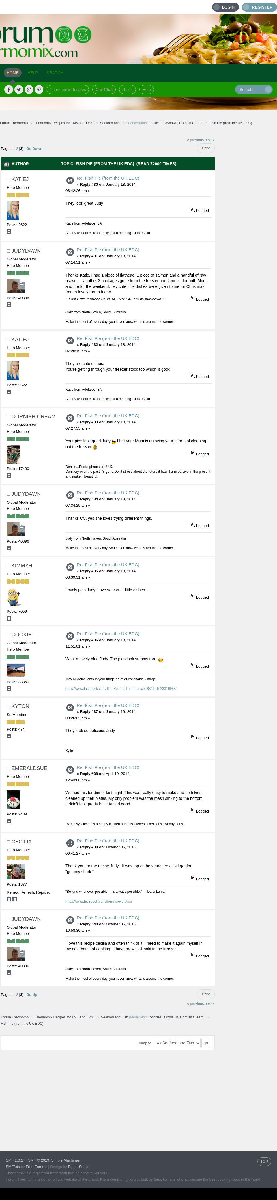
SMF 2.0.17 (15, 1160)
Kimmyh (22, 566)
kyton (20, 706)
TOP (264, 1161)
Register (262, 7)
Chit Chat (104, 89)
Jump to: (145, 1043)
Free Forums (36, 1166)
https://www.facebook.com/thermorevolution (98, 901)
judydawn (170, 123)
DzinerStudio (78, 1166)
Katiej (20, 179)
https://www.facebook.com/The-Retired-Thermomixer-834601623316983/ (121, 689)
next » (210, 140)
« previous (195, 140)
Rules (127, 89)
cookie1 (155, 123)
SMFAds (13, 1166)
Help (147, 89)
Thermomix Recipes (68, 89)
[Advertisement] (246, 221)
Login (228, 7)
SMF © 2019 (38, 1160)
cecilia (22, 842)
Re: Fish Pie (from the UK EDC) (108, 178)
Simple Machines (65, 1160)
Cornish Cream (191, 123)
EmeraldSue (29, 768)
